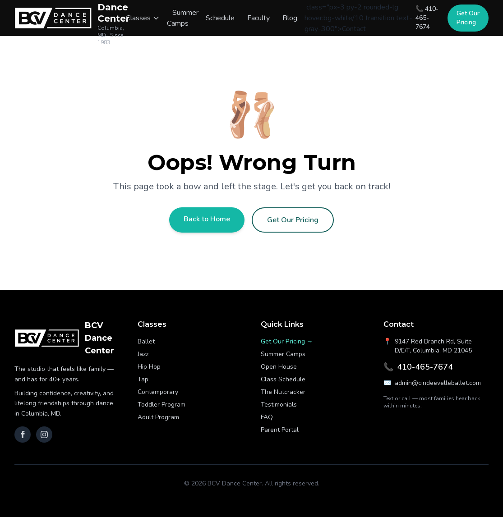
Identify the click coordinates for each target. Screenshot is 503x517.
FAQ (267, 417)
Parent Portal (280, 429)
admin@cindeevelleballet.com (432, 383)
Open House (279, 366)
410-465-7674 (418, 367)
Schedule (220, 18)
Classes (143, 18)
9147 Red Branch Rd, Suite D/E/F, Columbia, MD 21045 (427, 346)
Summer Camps (182, 18)
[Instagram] (44, 434)
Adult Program (158, 417)
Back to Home (207, 219)
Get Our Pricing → (287, 341)
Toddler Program (161, 404)
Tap (143, 379)
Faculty (258, 18)
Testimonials (279, 404)
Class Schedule (283, 379)
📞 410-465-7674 (426, 18)
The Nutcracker (283, 392)
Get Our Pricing (468, 18)
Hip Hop (149, 366)
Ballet (146, 341)
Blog (289, 18)
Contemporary (158, 392)
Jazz (143, 354)
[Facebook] (22, 434)
